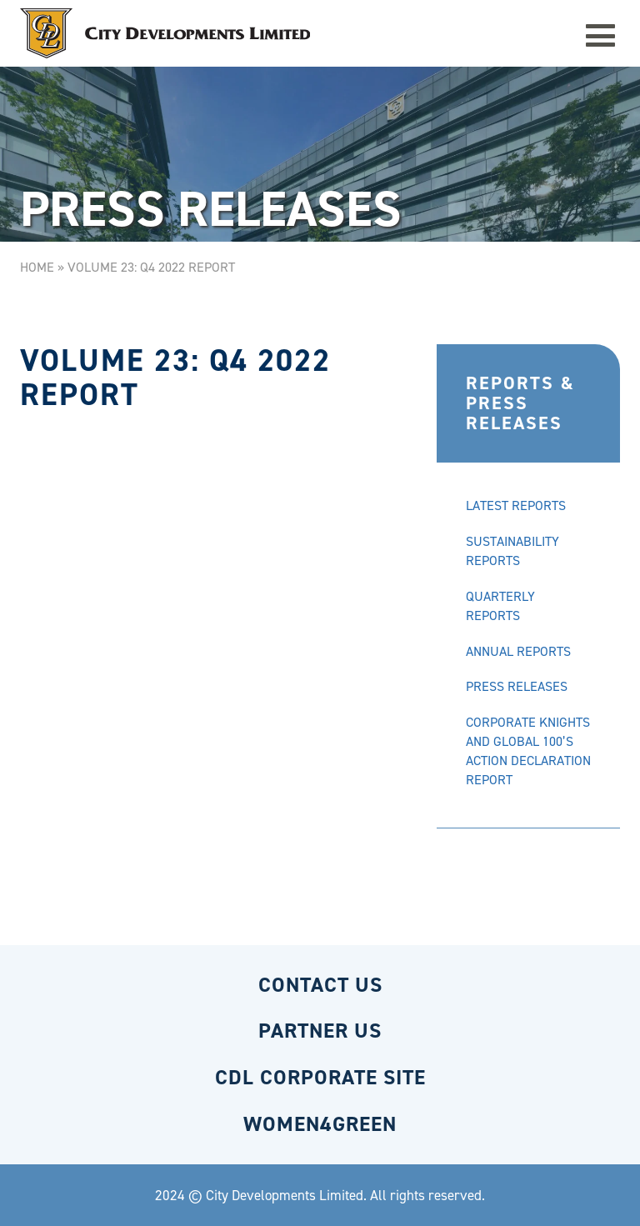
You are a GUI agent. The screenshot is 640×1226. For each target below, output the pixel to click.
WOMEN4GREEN (320, 1124)
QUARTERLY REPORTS (500, 606)
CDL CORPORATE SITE (320, 1077)
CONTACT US (320, 984)
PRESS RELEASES (517, 686)
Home (37, 267)
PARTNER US (320, 1030)
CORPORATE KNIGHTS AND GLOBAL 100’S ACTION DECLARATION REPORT (528, 750)
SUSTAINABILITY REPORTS (512, 551)
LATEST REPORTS (516, 505)
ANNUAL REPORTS (518, 651)
